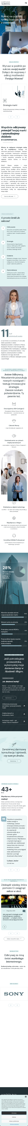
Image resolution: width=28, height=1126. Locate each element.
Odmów (14, 1117)
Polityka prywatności (14, 1124)
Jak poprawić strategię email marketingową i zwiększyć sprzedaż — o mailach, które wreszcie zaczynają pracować (13, 917)
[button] (26, 1096)
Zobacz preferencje (14, 1121)
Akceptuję (14, 1113)
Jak (10, 681)
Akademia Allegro (8, 678)
